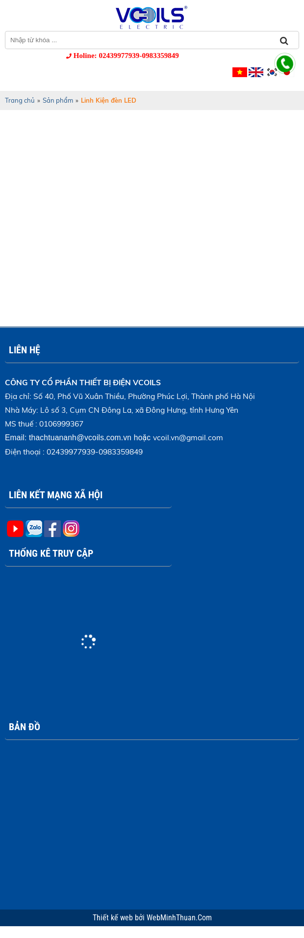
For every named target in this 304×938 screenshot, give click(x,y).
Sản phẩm (58, 100)
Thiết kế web (114, 917)
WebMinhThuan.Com (179, 917)
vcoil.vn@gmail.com (188, 437)
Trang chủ (20, 100)
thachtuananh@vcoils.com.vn (80, 437)
